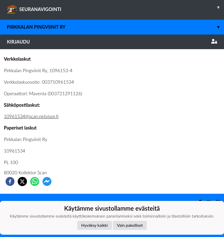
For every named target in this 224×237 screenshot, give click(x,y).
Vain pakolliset (130, 225)
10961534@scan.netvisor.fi (31, 116)
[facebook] (10, 181)
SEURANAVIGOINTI (115, 7)
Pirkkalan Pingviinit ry (115, 27)
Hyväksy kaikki (94, 225)
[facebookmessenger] (47, 181)
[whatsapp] (34, 181)
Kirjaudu (112, 42)
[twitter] (22, 181)
